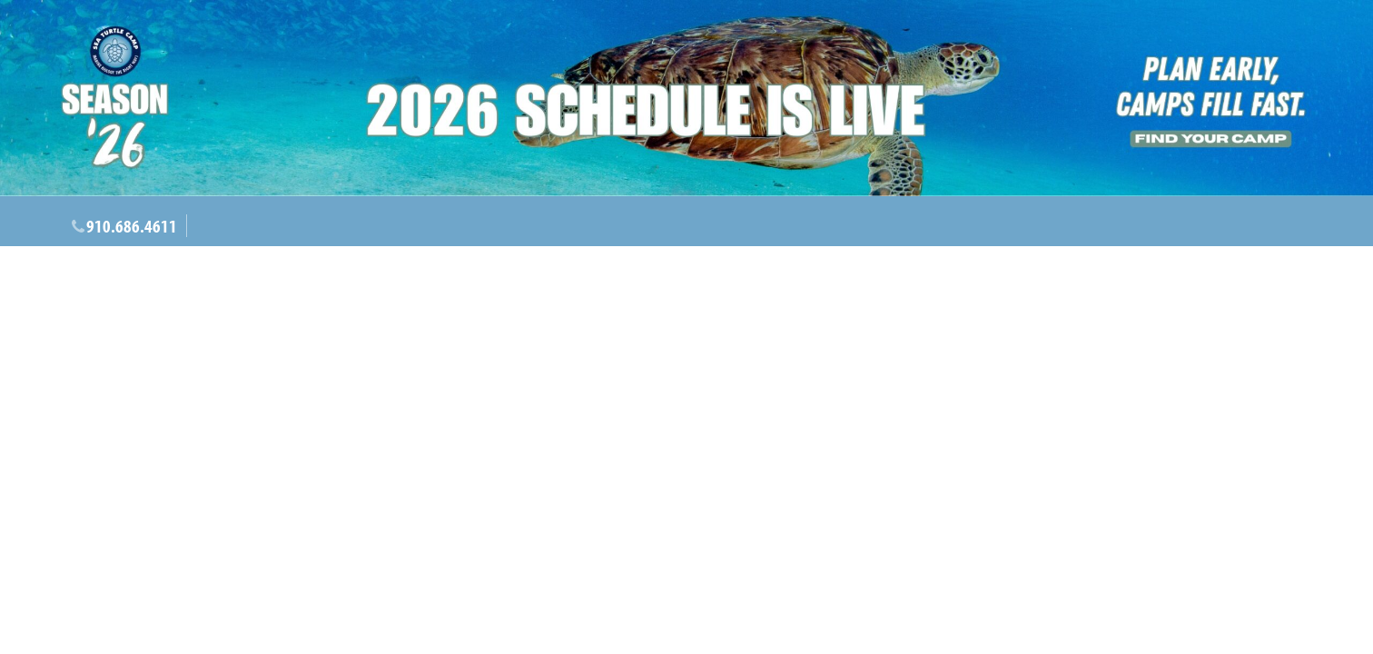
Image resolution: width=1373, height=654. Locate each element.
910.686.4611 (131, 225)
